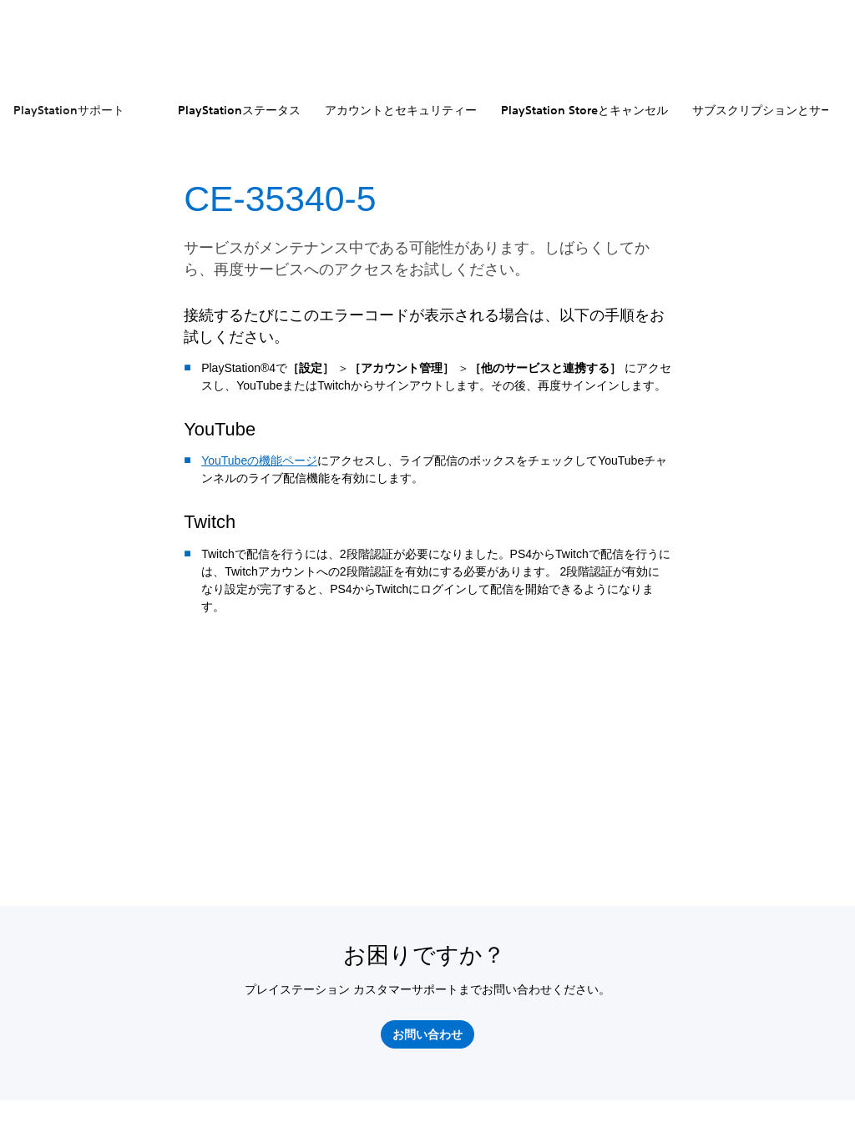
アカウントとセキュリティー (401, 110)
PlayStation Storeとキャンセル (584, 110)
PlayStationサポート (68, 110)
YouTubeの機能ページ (259, 460)
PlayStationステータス (239, 110)
